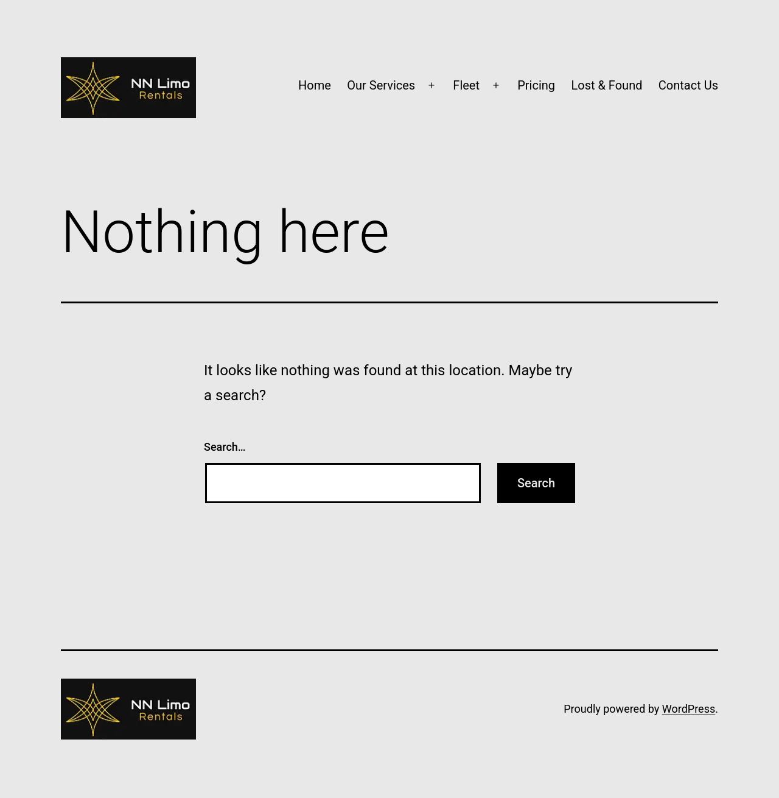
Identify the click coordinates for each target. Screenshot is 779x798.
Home (314, 85)
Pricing (536, 85)
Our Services (381, 85)
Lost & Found (606, 85)
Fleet (466, 85)
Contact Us (688, 85)
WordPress (688, 708)
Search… (225, 446)
